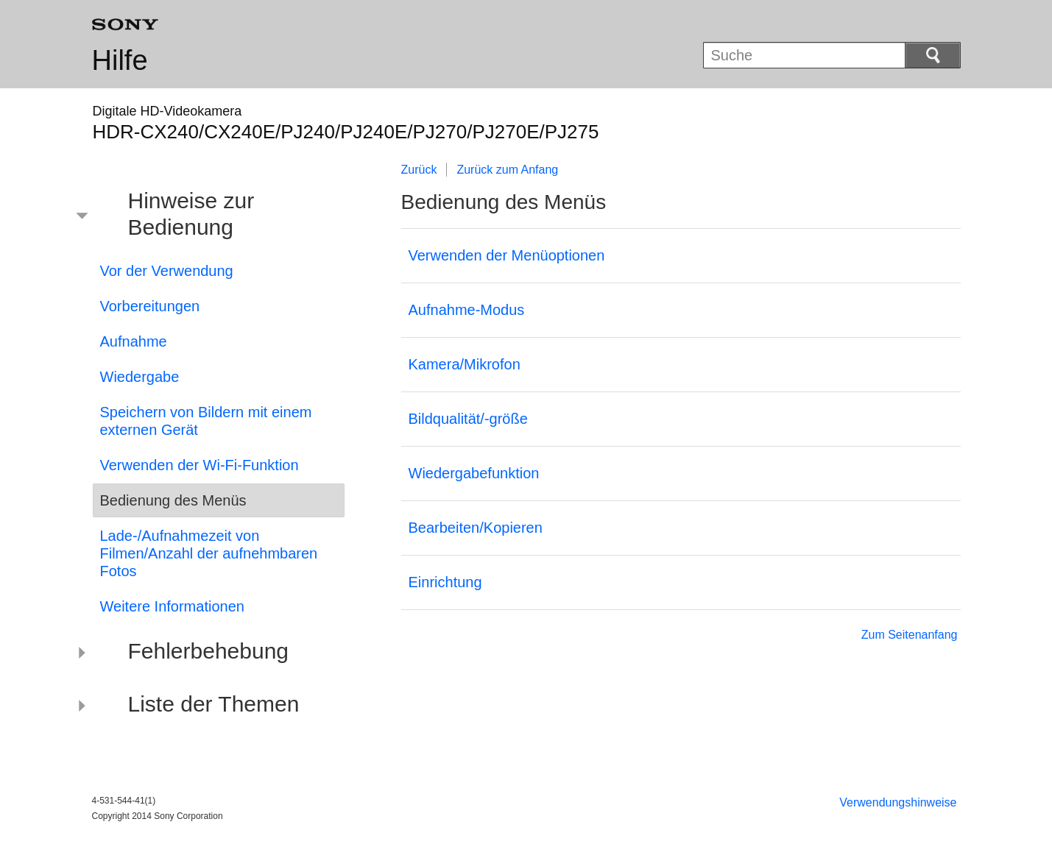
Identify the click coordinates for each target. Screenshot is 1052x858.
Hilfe (120, 60)
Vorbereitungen (150, 306)
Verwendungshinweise (897, 802)
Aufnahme (133, 341)
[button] (208, 216)
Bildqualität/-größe (468, 419)
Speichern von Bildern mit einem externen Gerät (206, 421)
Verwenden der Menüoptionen (507, 255)
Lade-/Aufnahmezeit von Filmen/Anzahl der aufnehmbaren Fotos (209, 553)
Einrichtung (445, 582)
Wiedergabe (140, 377)
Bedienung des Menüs (173, 500)
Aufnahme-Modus (467, 310)
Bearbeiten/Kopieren (476, 528)
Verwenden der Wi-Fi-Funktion (199, 465)
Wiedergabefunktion (474, 473)
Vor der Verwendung (166, 271)
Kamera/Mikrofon (464, 364)
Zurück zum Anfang (507, 169)
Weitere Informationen (172, 606)
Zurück (419, 169)
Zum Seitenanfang (909, 634)
